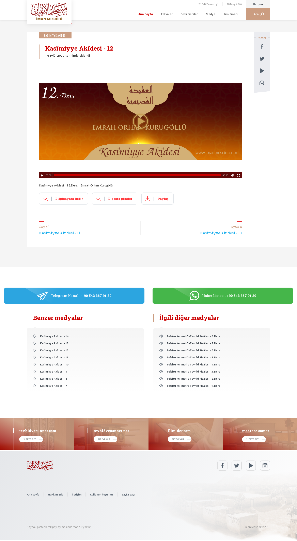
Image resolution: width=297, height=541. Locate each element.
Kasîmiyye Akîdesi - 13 (54, 343)
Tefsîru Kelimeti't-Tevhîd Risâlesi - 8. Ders (193, 336)
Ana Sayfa (145, 14)
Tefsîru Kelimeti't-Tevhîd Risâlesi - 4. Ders (193, 364)
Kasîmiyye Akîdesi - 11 (54, 357)
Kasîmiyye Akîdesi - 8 (53, 378)
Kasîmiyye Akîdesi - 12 (54, 350)
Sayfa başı (128, 494)
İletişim (258, 4)
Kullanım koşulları (101, 494)
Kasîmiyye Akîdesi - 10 (54, 364)
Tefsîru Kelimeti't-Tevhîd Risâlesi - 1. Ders (193, 385)
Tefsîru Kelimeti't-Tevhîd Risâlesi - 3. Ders (193, 371)
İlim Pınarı (230, 14)
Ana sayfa (33, 494)
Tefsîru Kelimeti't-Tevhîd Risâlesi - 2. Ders (193, 378)
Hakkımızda (55, 494)
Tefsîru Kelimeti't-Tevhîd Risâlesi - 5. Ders (193, 357)
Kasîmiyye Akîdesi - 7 (53, 385)
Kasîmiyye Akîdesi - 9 (53, 371)
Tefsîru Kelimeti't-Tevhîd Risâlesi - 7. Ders (193, 343)
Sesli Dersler (189, 14)
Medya (210, 14)
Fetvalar (167, 14)
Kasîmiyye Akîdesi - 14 (54, 336)
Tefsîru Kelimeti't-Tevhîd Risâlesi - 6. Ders (193, 350)
